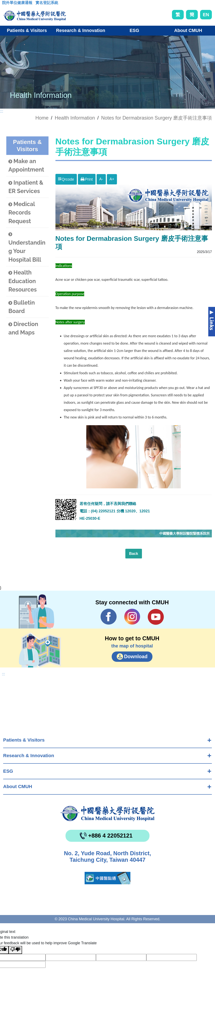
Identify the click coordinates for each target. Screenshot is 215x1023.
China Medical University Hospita (107, 813)
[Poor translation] (15, 950)
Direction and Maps (23, 328)
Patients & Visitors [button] (27, 30)
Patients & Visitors (24, 740)
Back (133, 553)
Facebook (109, 617)
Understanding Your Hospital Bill (26, 247)
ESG (8, 771)
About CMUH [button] (188, 30)
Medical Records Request (21, 212)
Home (42, 118)
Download (136, 656)
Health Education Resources (22, 281)
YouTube (156, 617)
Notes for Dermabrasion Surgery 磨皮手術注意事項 (156, 118)
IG (132, 617)
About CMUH (17, 786)
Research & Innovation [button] (80, 30)
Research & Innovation (28, 755)
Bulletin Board (21, 306)
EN (206, 14)
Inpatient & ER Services (25, 186)
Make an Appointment (26, 165)
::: (5, 4)
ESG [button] (134, 30)
